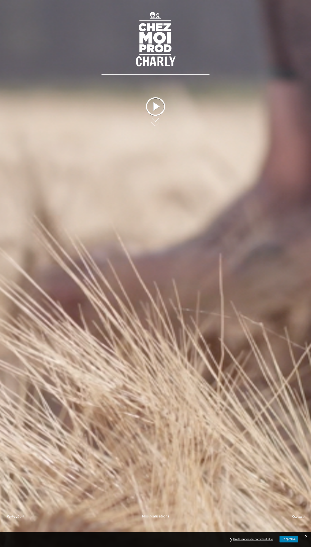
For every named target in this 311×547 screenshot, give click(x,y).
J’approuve (289, 539)
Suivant (298, 516)
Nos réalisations (155, 516)
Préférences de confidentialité (253, 539)
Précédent (15, 516)
